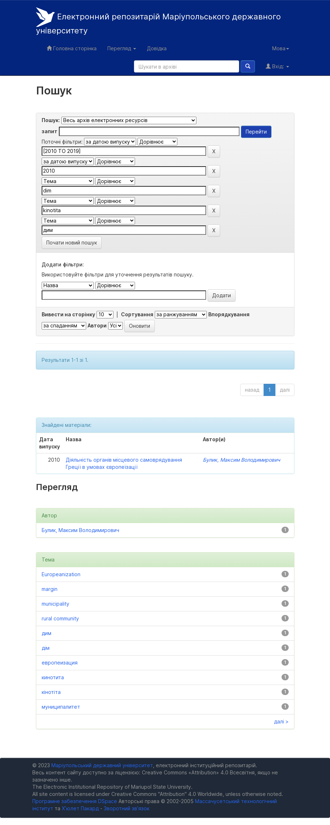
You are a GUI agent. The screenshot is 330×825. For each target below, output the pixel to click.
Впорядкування (229, 314)
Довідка (157, 48)
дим (46, 633)
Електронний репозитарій (158, 21)
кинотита (53, 677)
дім (46, 648)
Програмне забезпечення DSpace (74, 801)
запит (49, 131)
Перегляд (121, 48)
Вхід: (277, 66)
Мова (280, 48)
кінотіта (51, 692)
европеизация (60, 662)
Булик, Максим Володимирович (241, 460)
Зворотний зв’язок (126, 808)
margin (49, 589)
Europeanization (61, 574)
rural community (60, 618)
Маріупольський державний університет (102, 765)
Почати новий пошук (71, 242)
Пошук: (51, 120)
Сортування (137, 314)
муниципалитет (61, 707)
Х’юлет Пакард (80, 808)
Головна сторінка (72, 48)
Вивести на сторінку (68, 314)
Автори (97, 325)
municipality (55, 604)
